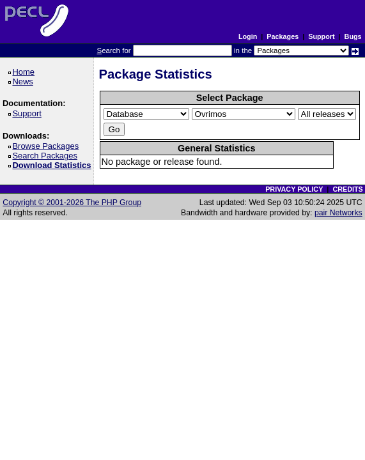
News (24, 81)
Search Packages (46, 155)
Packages (283, 36)
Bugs (353, 36)
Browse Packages (47, 146)
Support (321, 36)
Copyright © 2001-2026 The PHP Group (72, 202)
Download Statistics (53, 165)
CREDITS (347, 189)
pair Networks (338, 212)
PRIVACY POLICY (294, 189)
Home (25, 72)
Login (247, 36)
